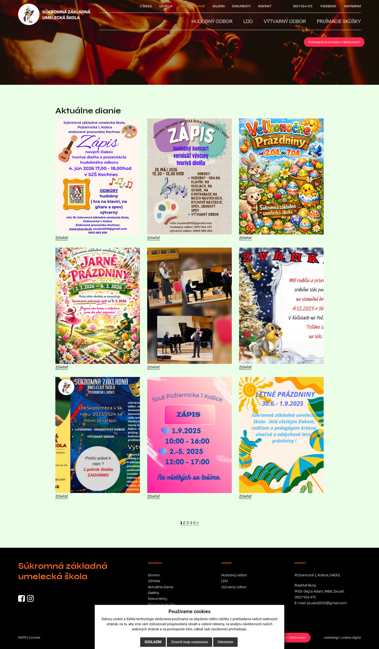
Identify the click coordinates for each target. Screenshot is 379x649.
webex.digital (351, 637)
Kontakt (264, 6)
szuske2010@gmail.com (327, 603)
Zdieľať (61, 237)
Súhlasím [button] (153, 642)
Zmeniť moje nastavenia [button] (189, 642)
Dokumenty (241, 6)
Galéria (218, 6)
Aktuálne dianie (192, 6)
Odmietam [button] (225, 642)
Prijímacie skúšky (162, 604)
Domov (154, 575)
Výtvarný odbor (234, 587)
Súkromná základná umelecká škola (62, 571)
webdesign (332, 637)
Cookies (34, 637)
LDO (224, 581)
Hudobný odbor (234, 575)
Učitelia (165, 6)
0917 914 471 (305, 597)
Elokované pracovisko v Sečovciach (334, 42)
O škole (146, 6)
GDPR (22, 637)
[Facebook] (21, 600)
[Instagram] (30, 600)
